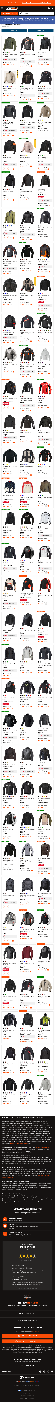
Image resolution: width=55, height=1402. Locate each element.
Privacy (40, 1348)
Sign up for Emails (29, 1331)
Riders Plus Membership (43, 1148)
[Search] (36, 13)
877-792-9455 (32, 1299)
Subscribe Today (13, 1237)
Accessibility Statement (27, 1394)
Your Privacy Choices (28, 1386)
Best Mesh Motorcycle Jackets (19, 1144)
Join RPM (11, 1229)
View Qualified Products (37, 1341)
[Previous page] (20, 1111)
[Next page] (35, 1111)
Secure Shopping (27, 1383)
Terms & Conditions (27, 1391)
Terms (35, 1348)
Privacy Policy (27, 1389)
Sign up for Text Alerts (29, 1337)
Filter (14, 31)
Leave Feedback (27, 1361)
